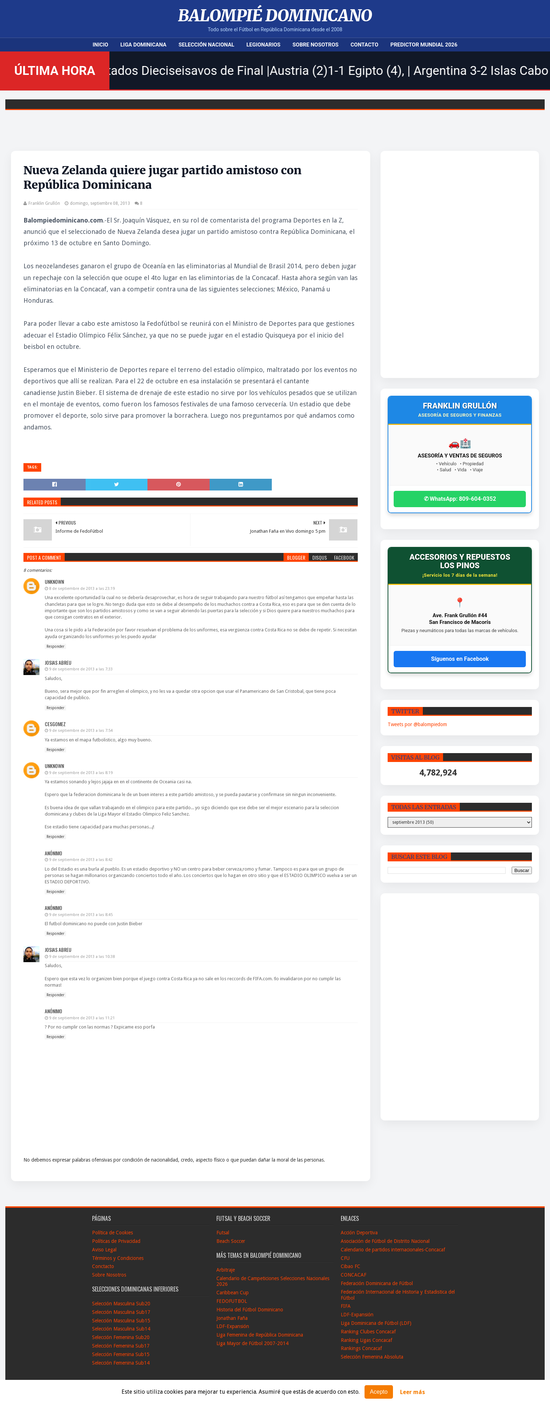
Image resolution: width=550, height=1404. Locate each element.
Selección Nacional (206, 45)
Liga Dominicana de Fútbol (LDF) (376, 1323)
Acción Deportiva (359, 1232)
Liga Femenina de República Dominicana (259, 1335)
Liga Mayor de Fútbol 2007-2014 (252, 1343)
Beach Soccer (230, 1241)
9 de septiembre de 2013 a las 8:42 (81, 859)
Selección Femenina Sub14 (121, 1363)
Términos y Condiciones (118, 1258)
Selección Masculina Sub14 (121, 1329)
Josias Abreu (58, 662)
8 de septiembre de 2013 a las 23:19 (82, 588)
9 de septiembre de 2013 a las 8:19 (81, 772)
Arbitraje (225, 1270)
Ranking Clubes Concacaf (368, 1331)
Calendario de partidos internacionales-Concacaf (393, 1249)
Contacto (364, 45)
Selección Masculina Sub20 (121, 1303)
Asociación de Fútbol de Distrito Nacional (385, 1241)
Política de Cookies (112, 1232)
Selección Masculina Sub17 (121, 1312)
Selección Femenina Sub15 (121, 1354)
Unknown (54, 581)
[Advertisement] (440, 264)
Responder (55, 646)
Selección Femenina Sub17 (121, 1346)
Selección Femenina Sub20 (121, 1337)
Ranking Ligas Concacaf (366, 1340)
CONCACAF (353, 1275)
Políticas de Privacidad (116, 1241)
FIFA (346, 1306)
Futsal (222, 1232)
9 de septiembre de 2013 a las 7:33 (81, 669)
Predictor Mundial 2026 (423, 45)
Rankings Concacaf (361, 1348)
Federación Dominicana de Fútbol (377, 1283)
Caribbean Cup (232, 1292)
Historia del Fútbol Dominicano (249, 1309)
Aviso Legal (104, 1249)
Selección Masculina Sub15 (121, 1320)
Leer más (412, 1392)
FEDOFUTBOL (231, 1301)
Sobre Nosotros (315, 45)
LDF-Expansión (232, 1326)
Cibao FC (350, 1266)
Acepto (379, 1392)
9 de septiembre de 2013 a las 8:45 (81, 914)
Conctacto (103, 1266)
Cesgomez (55, 724)
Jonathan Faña (232, 1318)
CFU (345, 1258)
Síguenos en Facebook (460, 659)
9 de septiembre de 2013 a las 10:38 (82, 956)
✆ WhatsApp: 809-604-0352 (460, 498)
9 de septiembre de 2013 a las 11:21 (82, 1018)
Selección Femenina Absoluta (372, 1357)
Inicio (100, 45)
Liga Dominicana (143, 45)
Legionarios (263, 45)
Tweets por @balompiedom (417, 724)
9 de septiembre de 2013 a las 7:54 (81, 730)
